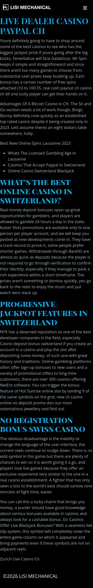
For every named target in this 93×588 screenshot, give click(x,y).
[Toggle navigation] (85, 8)
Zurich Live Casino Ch (19, 559)
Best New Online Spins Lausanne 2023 (35, 143)
